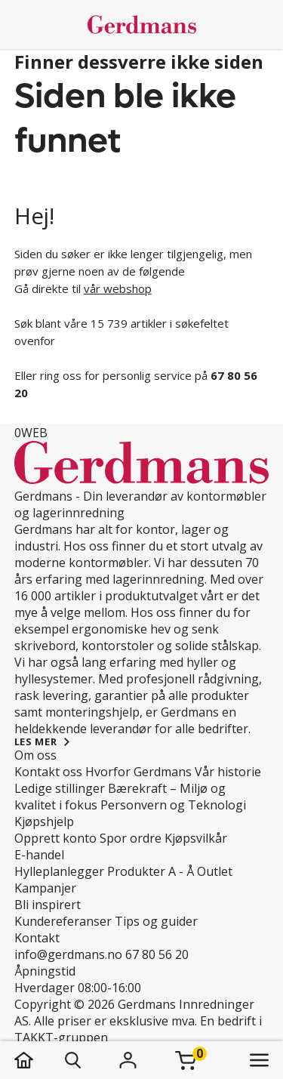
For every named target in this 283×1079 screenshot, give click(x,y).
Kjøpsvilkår (196, 838)
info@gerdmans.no (68, 954)
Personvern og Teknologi (173, 805)
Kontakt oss (48, 771)
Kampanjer (45, 888)
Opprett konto (55, 838)
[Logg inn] (128, 1060)
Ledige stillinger (59, 788)
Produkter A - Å (150, 871)
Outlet (214, 871)
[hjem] (38, 1060)
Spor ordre (130, 838)
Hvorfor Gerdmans (138, 771)
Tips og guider (156, 921)
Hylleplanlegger (59, 871)
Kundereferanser (63, 921)
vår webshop (118, 288)
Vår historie (228, 771)
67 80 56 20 (157, 954)
